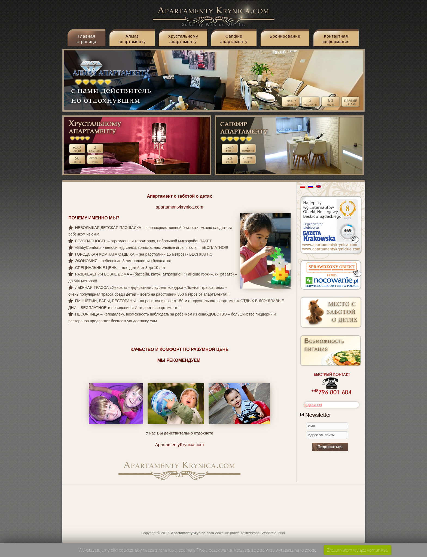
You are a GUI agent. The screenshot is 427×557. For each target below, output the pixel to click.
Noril (282, 533)
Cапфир (234, 40)
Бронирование (285, 36)
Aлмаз (132, 40)
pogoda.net (313, 405)
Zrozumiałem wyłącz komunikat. (357, 550)
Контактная (335, 40)
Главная (86, 40)
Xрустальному (183, 40)
